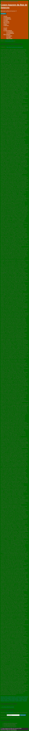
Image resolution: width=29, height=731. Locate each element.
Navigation (3, 13)
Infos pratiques (6, 34)
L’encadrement (6, 17)
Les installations (7, 18)
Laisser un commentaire (17, 47)
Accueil (5, 16)
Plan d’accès (6, 22)
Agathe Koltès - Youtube (17, 698)
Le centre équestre (7, 30)
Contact (5, 24)
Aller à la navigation (5, 1)
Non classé (9, 47)
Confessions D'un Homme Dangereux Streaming (14, 700)
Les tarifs (5, 20)
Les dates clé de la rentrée (7, 707)
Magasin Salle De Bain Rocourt (8, 696)
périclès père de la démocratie (10, 723)
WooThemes (13, 729)
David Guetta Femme (13, 699)
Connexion (6, 25)
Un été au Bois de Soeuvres (9, 726)
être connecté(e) (10, 712)
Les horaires (6, 21)
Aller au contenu (14, 1)
